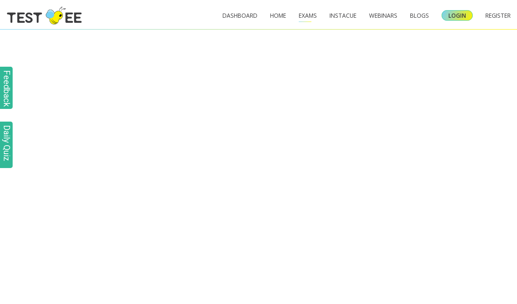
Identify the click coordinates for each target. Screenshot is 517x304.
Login (457, 15)
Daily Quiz (7, 143)
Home (278, 15)
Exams (308, 15)
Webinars (383, 15)
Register (498, 15)
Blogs (419, 15)
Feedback (7, 88)
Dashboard (239, 15)
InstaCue (342, 15)
